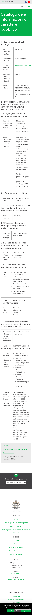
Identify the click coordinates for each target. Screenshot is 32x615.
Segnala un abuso (16, 554)
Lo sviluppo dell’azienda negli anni (15, 449)
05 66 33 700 (9, 2)
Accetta (10, 611)
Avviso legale (16, 596)
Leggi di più (26, 611)
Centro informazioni (16, 551)
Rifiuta (18, 611)
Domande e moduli (16, 547)
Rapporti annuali (8, 453)
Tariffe (16, 544)
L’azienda (6, 445)
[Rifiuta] (30, 609)
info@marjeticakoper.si (16, 579)
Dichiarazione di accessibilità (16, 599)
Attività (16, 540)
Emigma (18, 602)
